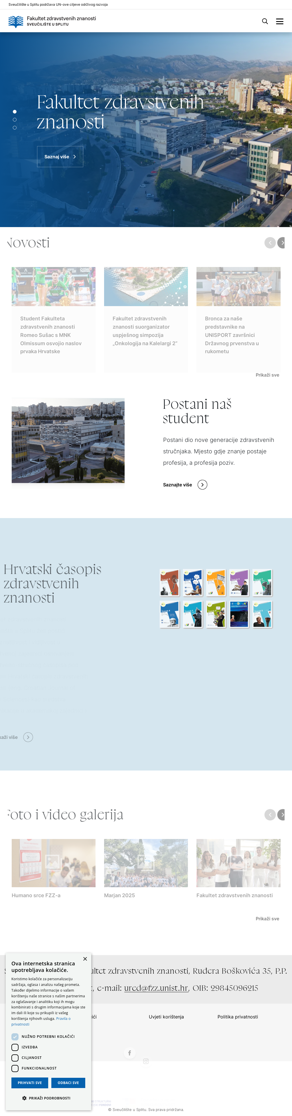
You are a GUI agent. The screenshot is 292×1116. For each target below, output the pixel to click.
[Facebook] (130, 1066)
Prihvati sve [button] (30, 1082)
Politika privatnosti (238, 1017)
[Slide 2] (15, 128)
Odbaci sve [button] (68, 1082)
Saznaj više (56, 156)
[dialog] (48, 1031)
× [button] (85, 959)
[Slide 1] (15, 120)
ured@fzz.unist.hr (156, 987)
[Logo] (52, 21)
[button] (48, 1098)
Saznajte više (177, 485)
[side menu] (279, 21)
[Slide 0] (15, 112)
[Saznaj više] (146, 129)
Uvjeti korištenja (166, 1017)
